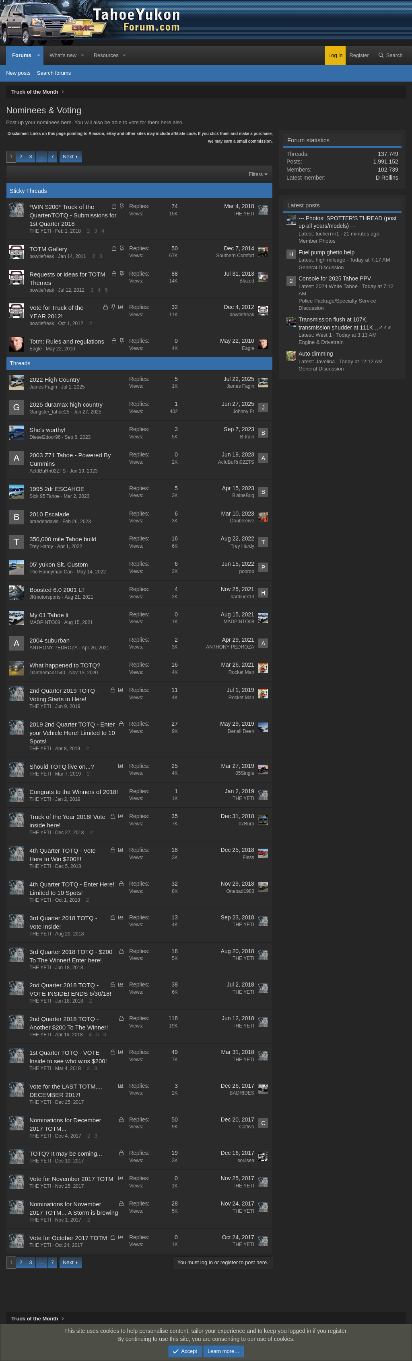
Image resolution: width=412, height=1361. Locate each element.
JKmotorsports (44, 597)
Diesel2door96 (44, 437)
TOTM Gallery (48, 249)
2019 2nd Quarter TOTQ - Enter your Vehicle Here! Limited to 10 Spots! (72, 733)
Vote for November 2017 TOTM (71, 1178)
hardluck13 (242, 597)
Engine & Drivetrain (321, 342)
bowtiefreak (41, 256)
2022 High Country (54, 379)
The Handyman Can (50, 572)
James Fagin (43, 387)
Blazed (246, 281)
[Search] (390, 55)
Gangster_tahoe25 (49, 412)
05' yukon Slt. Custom (58, 564)
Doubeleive (242, 521)
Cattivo (246, 1127)
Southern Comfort (235, 255)
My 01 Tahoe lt (48, 615)
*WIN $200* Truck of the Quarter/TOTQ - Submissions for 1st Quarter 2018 (72, 215)
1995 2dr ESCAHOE (56, 488)
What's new (62, 55)
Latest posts (303, 205)
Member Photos (317, 241)
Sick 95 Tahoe (44, 496)
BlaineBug (243, 495)
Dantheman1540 (47, 672)
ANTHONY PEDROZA (53, 648)
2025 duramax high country (66, 404)
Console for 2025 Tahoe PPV (335, 278)
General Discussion (321, 267)
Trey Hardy (41, 546)
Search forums (54, 73)
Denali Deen (241, 731)
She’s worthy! (47, 429)
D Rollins (387, 177)
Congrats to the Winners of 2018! (73, 791)
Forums (21, 55)
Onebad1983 (240, 891)
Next (68, 156)
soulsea (246, 1160)
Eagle (35, 349)
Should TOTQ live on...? (61, 766)
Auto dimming (316, 353)
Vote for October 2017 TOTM (68, 1237)
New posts (18, 73)
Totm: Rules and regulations (66, 341)
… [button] (41, 156)
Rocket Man (241, 672)
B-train (247, 437)
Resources (106, 55)
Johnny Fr (243, 411)
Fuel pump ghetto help (326, 252)
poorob (246, 571)
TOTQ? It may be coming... (65, 1153)
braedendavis (43, 521)
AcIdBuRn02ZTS (47, 471)
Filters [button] (256, 174)
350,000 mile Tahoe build (63, 539)
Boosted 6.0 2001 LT (57, 589)
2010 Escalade (49, 514)
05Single (244, 773)
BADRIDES (242, 1093)
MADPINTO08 (44, 622)
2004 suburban (49, 640)
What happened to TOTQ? (64, 665)
